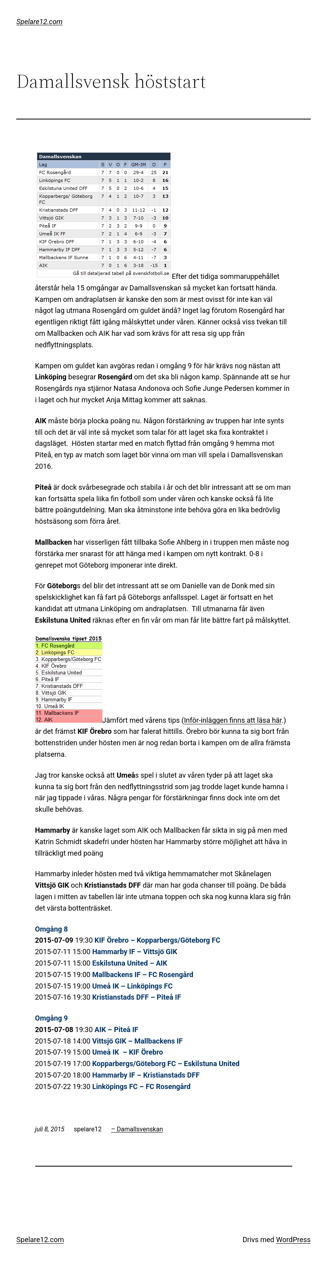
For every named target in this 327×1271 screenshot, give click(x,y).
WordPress (293, 1239)
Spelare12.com (39, 21)
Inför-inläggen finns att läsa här (233, 720)
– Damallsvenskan (137, 1129)
